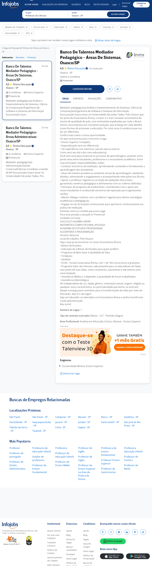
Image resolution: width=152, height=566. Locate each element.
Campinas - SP (63, 417)
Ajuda (69, 530)
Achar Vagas (31, 4)
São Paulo (14, 417)
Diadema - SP (131, 417)
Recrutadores (101, 4)
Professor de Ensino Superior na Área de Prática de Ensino (87, 472)
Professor (14, 448)
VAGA (65, 98)
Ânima (23, 84)
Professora (61, 448)
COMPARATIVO (114, 98)
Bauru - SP (106, 417)
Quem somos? (54, 530)
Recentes (20, 57)
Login (114, 4)
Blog (87, 4)
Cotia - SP (60, 427)
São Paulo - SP (40, 417)
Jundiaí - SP (84, 422)
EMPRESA (78, 98)
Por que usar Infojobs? (53, 537)
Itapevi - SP (84, 427)
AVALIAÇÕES (94, 98)
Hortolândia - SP (18, 422)
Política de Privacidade (88, 557)
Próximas (31, 57)
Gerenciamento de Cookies (54, 559)
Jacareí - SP (61, 422)
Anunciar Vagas (126, 4)
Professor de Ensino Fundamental (39, 469)
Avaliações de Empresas (55, 4)
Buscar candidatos (71, 548)
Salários (76, 4)
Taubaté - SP (39, 430)
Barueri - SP (84, 417)
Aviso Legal (71, 558)
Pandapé (70, 554)
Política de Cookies (52, 552)
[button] (118, 14)
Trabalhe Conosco (51, 544)
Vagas (86, 539)
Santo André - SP (110, 422)
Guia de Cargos (87, 545)
